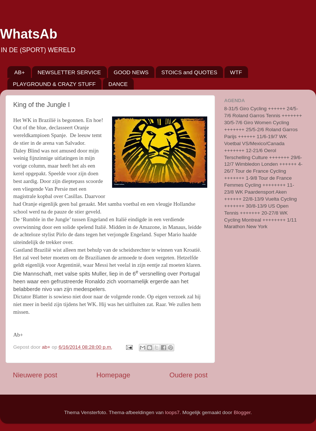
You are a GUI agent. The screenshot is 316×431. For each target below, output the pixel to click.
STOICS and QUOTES (189, 72)
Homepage (113, 375)
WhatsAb (28, 34)
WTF (236, 72)
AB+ (19, 72)
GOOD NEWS (131, 72)
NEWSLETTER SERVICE (69, 72)
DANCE (118, 84)
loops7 (172, 412)
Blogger (242, 412)
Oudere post (188, 375)
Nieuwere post (35, 375)
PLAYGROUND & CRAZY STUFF (54, 84)
